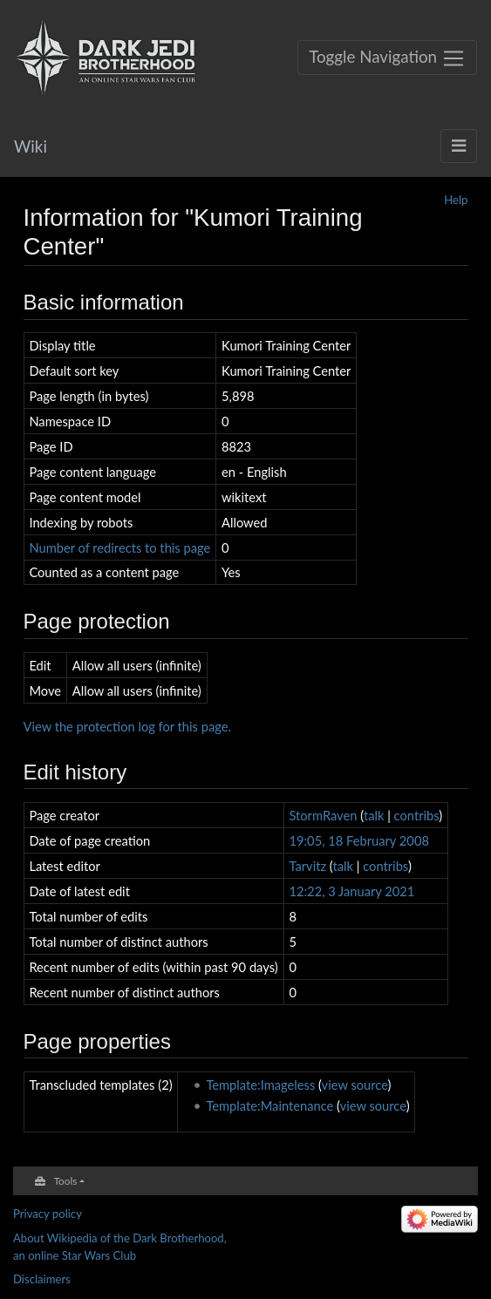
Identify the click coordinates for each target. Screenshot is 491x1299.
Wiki (30, 146)
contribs (417, 815)
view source (355, 1084)
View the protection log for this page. (128, 726)
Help (455, 200)
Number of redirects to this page (119, 547)
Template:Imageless (260, 1084)
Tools (66, 1180)
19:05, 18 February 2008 (359, 840)
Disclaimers (42, 1279)
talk (374, 815)
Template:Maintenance (269, 1105)
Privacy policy (47, 1214)
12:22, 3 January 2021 (351, 891)
